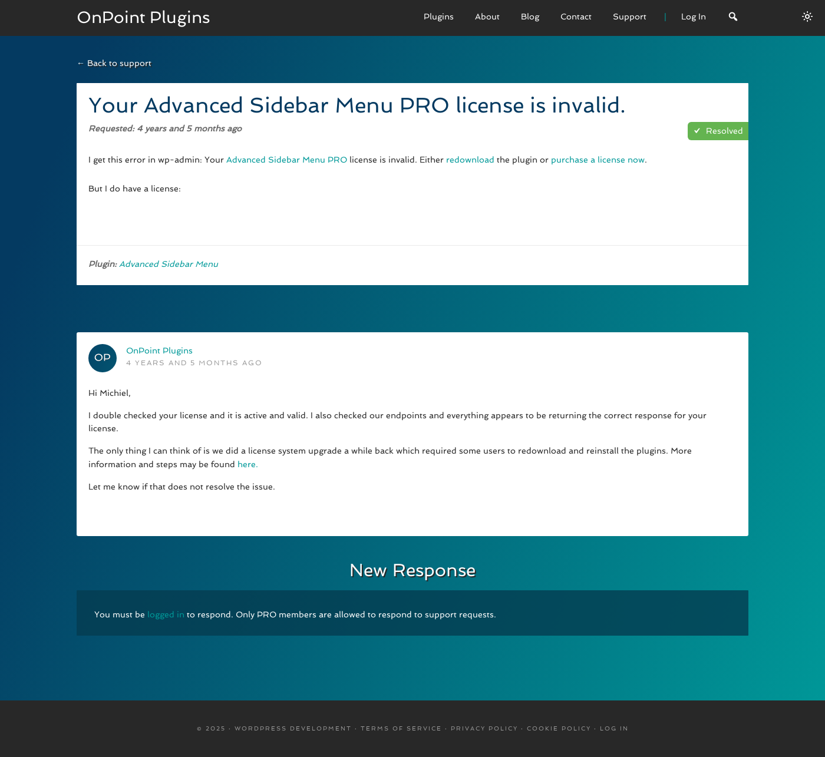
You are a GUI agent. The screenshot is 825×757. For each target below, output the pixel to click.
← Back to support (114, 63)
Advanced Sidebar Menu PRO (286, 159)
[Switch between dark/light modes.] (807, 16)
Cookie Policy (559, 728)
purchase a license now (598, 159)
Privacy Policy (484, 728)
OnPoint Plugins (143, 17)
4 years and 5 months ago (194, 363)
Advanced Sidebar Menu (168, 264)
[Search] (733, 18)
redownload (470, 159)
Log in (614, 728)
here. (247, 464)
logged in (165, 614)
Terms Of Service (401, 728)
